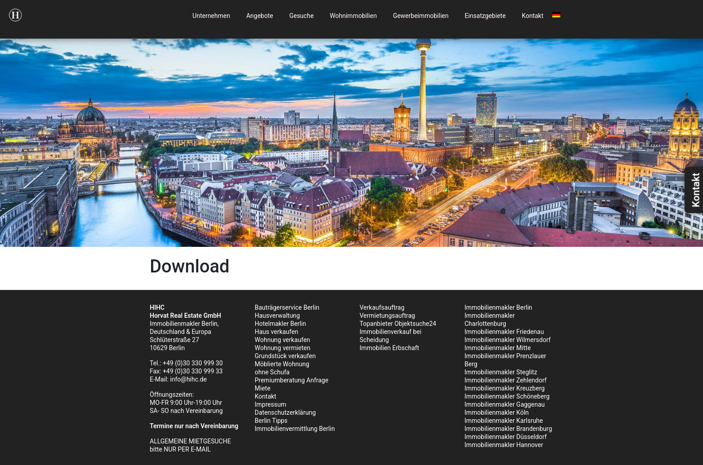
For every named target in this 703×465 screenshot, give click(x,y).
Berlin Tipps (271, 420)
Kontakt (532, 15)
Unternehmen (211, 15)
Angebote (259, 15)
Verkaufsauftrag (382, 307)
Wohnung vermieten (282, 347)
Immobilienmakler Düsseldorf (505, 436)
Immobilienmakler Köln (496, 412)
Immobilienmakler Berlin (498, 307)
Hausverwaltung (277, 315)
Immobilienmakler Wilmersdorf (507, 339)
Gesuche (301, 15)
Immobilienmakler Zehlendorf (505, 380)
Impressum (270, 404)
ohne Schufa (272, 372)
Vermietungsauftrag (387, 315)
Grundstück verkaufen (285, 356)
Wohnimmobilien (353, 15)
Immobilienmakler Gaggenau (504, 404)
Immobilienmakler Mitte (497, 347)
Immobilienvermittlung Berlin (295, 428)
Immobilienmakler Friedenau (504, 331)
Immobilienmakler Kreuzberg (504, 388)
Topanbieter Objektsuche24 (398, 323)
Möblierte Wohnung (282, 364)
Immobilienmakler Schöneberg (507, 396)
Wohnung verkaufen (282, 339)
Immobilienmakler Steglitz (500, 372)
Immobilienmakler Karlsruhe (503, 420)
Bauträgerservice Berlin (287, 307)
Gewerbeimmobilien (420, 15)
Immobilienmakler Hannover (503, 444)
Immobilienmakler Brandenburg (508, 428)
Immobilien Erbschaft (389, 347)
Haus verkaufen (276, 331)
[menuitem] (556, 13)
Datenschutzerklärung (285, 412)
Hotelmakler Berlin (280, 323)
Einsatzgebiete (484, 15)
